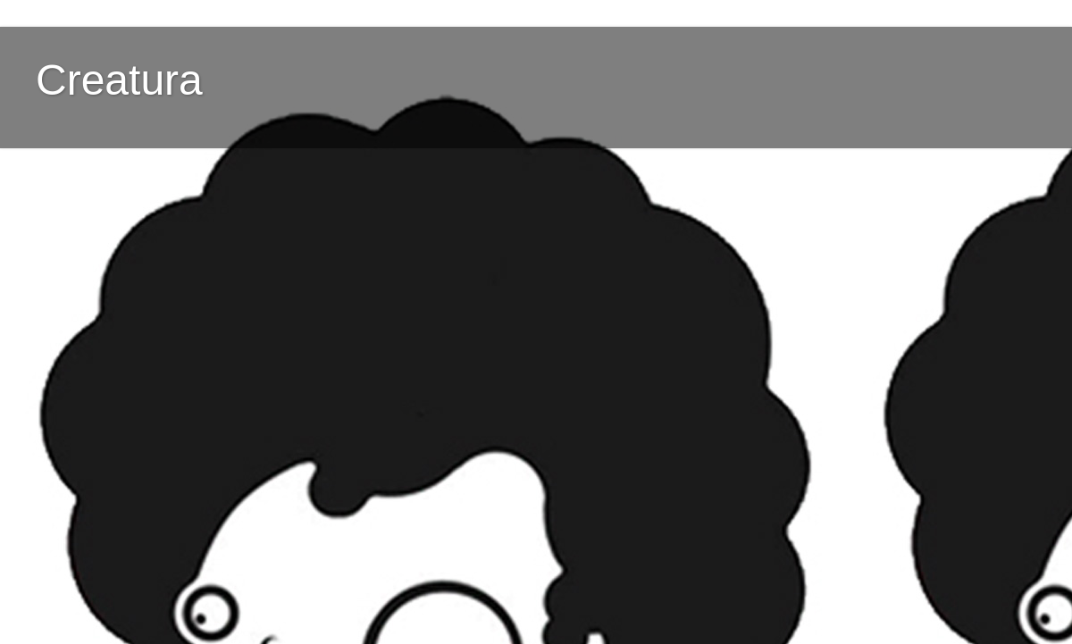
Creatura (119, 80)
